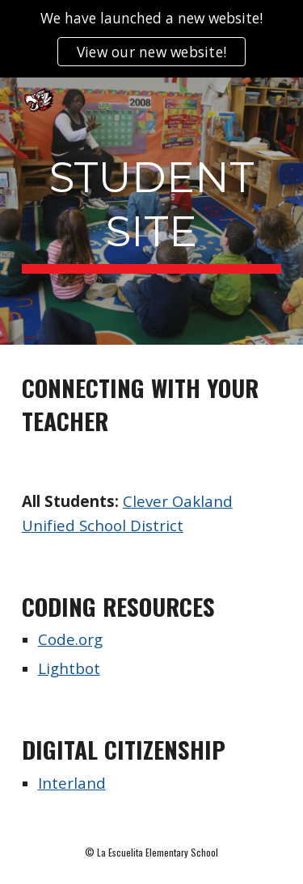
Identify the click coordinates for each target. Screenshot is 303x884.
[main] (151, 211)
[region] (151, 39)
